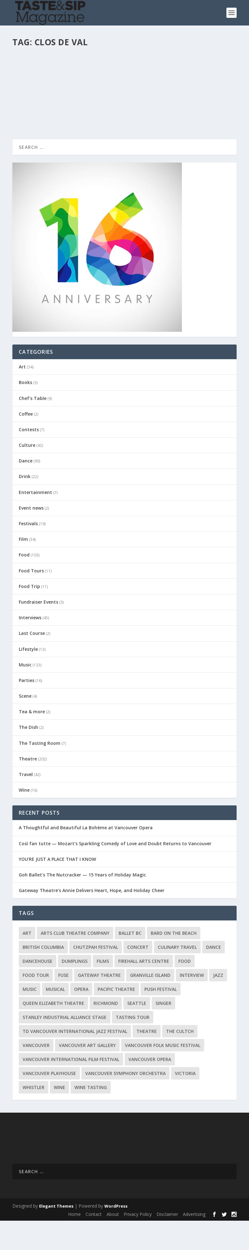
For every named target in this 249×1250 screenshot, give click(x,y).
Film (23, 568)
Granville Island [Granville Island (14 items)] (150, 1004)
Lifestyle (28, 678)
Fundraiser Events (38, 631)
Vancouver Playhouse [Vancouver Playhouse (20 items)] (49, 1103)
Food (24, 584)
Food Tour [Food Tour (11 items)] (36, 1004)
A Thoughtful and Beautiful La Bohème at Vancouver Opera (86, 857)
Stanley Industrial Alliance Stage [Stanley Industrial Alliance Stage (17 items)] (65, 1046)
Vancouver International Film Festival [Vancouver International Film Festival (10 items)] (71, 1089)
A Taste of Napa (42, 60)
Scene (25, 725)
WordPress (116, 1235)
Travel (26, 804)
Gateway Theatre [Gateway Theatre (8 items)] (99, 1004)
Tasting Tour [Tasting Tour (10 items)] (132, 1046)
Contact (94, 1243)
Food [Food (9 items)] (184, 990)
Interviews (30, 647)
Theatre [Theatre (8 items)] (146, 1060)
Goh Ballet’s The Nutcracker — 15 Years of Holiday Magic (82, 904)
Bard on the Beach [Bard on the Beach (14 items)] (174, 962)
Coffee (26, 443)
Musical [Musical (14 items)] (55, 1018)
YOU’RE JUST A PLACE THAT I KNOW (57, 888)
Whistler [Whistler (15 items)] (34, 1117)
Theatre (28, 788)
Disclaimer (167, 1243)
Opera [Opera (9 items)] (81, 1018)
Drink (25, 506)
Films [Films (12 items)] (103, 990)
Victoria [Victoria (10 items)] (185, 1103)
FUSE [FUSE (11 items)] (63, 1004)
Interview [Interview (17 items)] (192, 1004)
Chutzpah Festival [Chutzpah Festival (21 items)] (95, 976)
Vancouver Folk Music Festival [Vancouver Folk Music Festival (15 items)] (162, 1075)
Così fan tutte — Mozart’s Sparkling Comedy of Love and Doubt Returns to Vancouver (115, 872)
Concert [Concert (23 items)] (138, 976)
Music (25, 694)
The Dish (28, 756)
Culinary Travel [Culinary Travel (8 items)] (177, 976)
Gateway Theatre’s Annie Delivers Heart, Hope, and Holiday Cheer (91, 920)
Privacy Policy (138, 1243)
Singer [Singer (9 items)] (163, 1032)
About (113, 1243)
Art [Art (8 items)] (27, 962)
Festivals (28, 553)
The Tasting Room (84, 70)
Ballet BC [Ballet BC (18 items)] (130, 962)
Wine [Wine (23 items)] (59, 1117)
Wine (107, 70)
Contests (29, 459)
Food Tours (31, 600)
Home (74, 1243)
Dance (25, 490)
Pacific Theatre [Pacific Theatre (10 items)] (116, 1018)
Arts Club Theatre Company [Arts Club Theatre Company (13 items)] (75, 962)
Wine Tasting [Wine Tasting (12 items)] (90, 1117)
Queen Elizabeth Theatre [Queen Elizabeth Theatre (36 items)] (53, 1032)
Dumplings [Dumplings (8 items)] (74, 990)
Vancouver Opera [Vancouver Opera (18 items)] (149, 1089)
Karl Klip (31, 70)
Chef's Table (32, 427)
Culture (27, 474)
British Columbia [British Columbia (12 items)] (43, 976)
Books (25, 412)
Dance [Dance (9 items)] (213, 976)
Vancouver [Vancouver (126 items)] (36, 1075)
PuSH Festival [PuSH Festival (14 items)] (160, 1018)
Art (22, 396)
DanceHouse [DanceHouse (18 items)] (37, 990)
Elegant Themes (56, 1235)
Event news (31, 537)
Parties (26, 710)
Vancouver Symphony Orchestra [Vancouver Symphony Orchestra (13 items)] (125, 1103)
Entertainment (35, 521)
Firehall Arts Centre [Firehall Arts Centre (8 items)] (143, 990)
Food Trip (29, 616)
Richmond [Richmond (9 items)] (105, 1032)
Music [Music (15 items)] (30, 1018)
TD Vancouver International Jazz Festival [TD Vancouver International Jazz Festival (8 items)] (75, 1060)
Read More (35, 140)
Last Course (32, 662)
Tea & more (32, 741)
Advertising (194, 1243)
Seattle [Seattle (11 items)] (136, 1032)
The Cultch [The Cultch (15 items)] (180, 1060)
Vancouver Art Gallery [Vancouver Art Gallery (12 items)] (87, 1075)
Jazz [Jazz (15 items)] (218, 1004)
